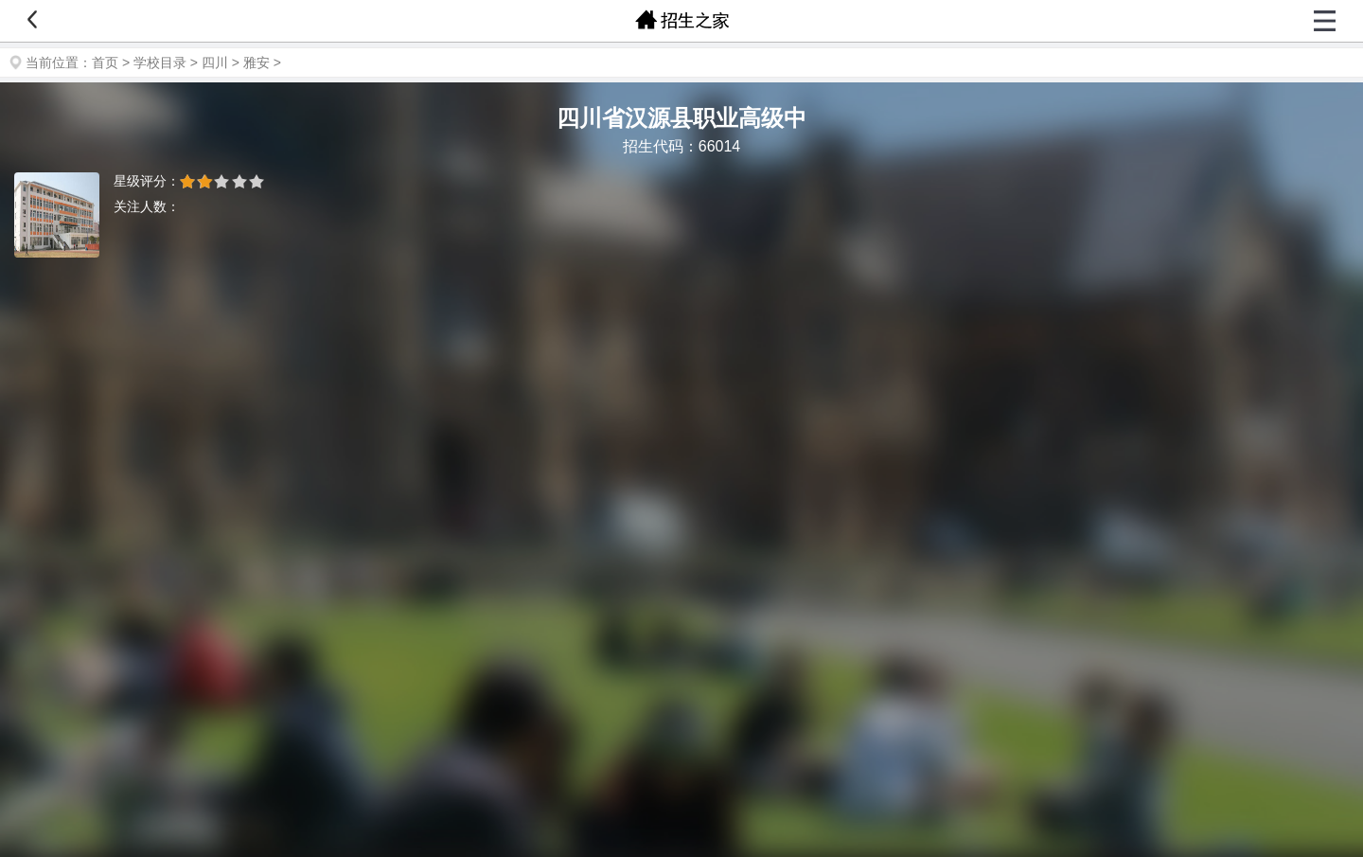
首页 (105, 62)
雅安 (256, 62)
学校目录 (159, 62)
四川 (215, 62)
